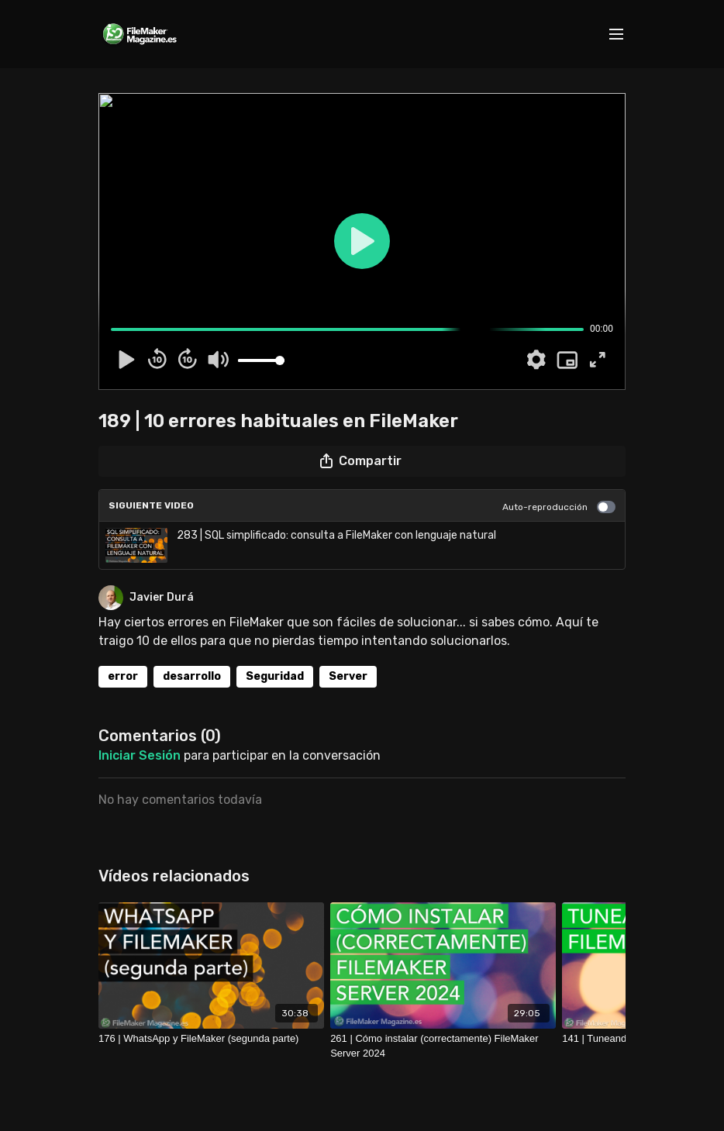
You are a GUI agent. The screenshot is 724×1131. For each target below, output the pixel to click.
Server (348, 676)
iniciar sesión (139, 755)
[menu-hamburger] (616, 34)
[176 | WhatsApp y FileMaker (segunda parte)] (211, 1039)
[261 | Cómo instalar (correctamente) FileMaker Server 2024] (443, 1046)
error (123, 676)
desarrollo (192, 676)
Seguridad (275, 676)
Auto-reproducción (558, 507)
